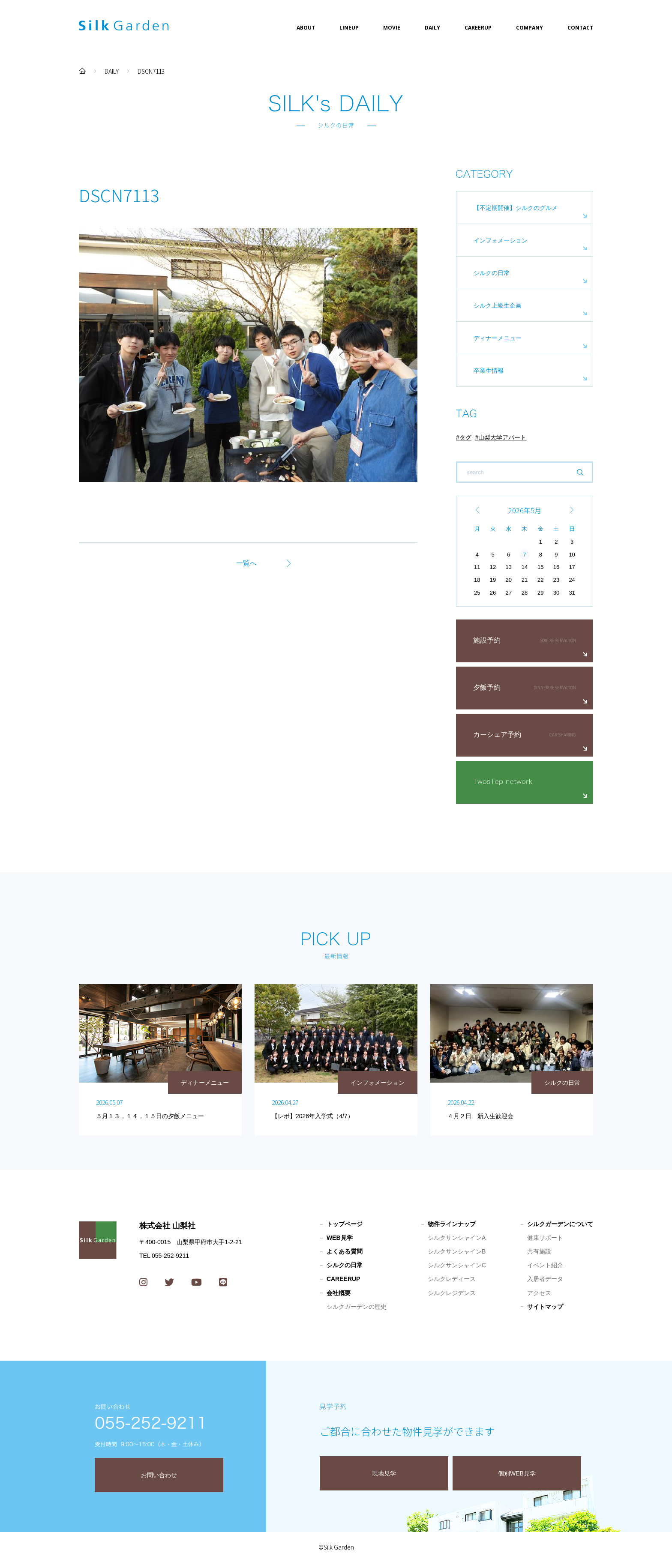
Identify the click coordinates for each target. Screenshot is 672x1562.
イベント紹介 (545, 1265)
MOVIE (391, 27)
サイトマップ (545, 1306)
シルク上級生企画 (498, 305)
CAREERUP (478, 27)
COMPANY (529, 27)
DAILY (432, 27)
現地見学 (384, 1473)
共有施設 (539, 1251)
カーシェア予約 (497, 734)
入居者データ (545, 1278)
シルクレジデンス (452, 1293)
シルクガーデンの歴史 (357, 1306)
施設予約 (487, 640)
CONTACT (580, 27)
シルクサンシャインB (457, 1251)
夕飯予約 (487, 687)
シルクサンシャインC (457, 1265)
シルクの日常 (492, 272)
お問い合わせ (159, 1475)
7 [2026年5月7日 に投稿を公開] (524, 554)
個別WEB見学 (517, 1473)
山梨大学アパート (502, 437)
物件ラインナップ (452, 1224)
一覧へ (246, 563)
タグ (465, 437)
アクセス (539, 1293)
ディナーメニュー (498, 338)
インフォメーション (501, 240)
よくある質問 (345, 1251)
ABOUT (306, 27)
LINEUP (349, 27)
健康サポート (545, 1237)
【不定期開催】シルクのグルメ (516, 207)
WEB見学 (340, 1237)
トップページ (345, 1224)
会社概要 (339, 1293)
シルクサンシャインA (457, 1237)
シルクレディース (452, 1278)
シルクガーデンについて (560, 1224)
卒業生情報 (489, 370)
